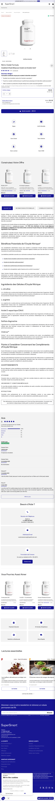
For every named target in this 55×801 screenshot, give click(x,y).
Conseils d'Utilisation (45, 208)
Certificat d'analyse (27, 59)
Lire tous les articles (28, 693)
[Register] (50, 713)
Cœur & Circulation (17, 12)
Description (7, 208)
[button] (30, 49)
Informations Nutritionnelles (25, 208)
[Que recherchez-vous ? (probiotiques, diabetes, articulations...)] (27, 8)
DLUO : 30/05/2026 (6, 61)
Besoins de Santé (9, 12)
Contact (31, 743)
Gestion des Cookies (34, 753)
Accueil (2, 12)
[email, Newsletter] (27, 712)
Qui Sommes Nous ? (6, 743)
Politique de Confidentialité (36, 750)
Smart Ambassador (6, 753)
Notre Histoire (4, 746)
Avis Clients (4, 748)
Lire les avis (15, 70)
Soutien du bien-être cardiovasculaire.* (14, 262)
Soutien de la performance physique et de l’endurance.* (18, 265)
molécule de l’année (18, 226)
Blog (2, 769)
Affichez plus (27, 496)
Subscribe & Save (5, 764)
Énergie (53, 659)
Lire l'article (14, 688)
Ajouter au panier (9, 196)
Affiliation (3, 750)
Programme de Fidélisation (8, 762)
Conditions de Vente (34, 748)
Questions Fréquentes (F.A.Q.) (36, 746)
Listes (15, 659)
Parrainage (4, 766)
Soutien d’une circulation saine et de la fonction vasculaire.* (19, 258)
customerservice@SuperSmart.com (8, 734)
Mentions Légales (5, 755)
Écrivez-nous (27, 561)
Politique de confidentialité (22, 715)
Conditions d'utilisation (35, 715)
